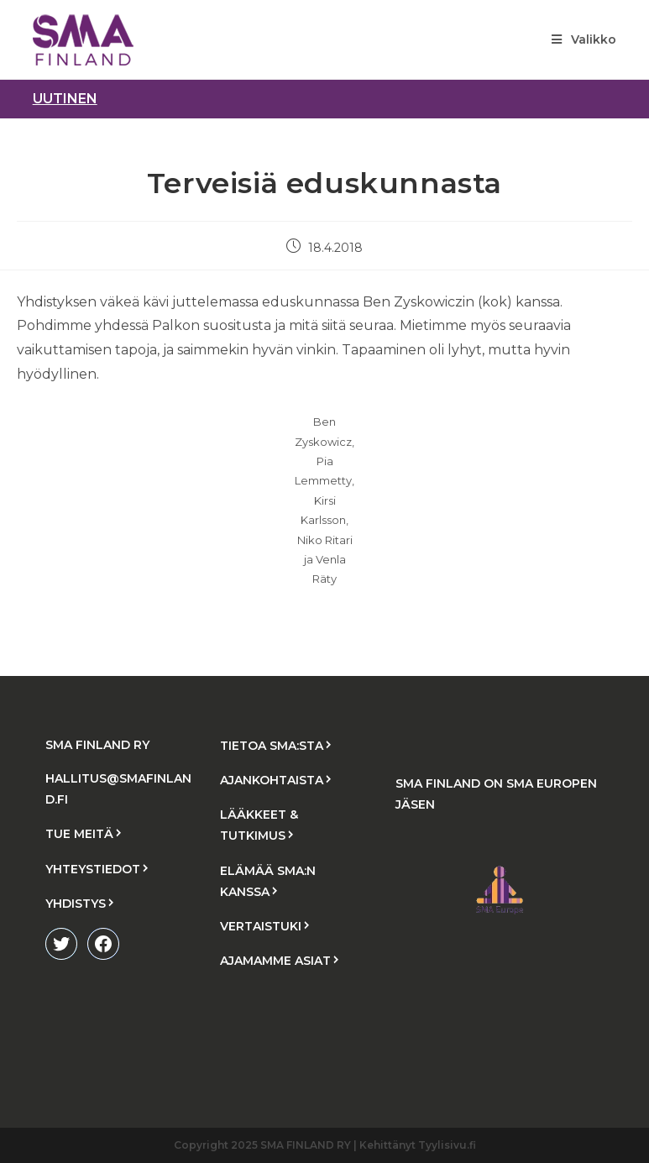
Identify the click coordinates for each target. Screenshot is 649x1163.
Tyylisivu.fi (447, 1145)
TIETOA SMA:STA (271, 745)
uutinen (65, 99)
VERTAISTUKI (260, 926)
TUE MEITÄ (79, 833)
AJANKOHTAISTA (271, 780)
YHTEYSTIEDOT (92, 869)
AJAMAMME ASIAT (275, 960)
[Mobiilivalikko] (584, 39)
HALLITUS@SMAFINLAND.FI (118, 789)
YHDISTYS (75, 903)
